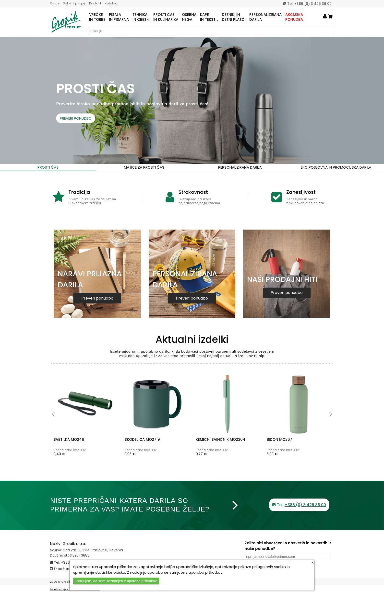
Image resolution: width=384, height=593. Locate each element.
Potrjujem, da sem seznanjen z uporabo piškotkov (116, 581)
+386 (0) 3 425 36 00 (313, 3)
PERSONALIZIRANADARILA (265, 17)
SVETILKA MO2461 (69, 439)
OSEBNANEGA (189, 17)
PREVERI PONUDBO (76, 118)
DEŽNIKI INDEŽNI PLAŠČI (234, 17)
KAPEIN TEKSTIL (209, 17)
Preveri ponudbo (97, 298)
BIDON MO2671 (280, 439)
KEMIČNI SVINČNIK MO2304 (220, 439)
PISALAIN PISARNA (119, 17)
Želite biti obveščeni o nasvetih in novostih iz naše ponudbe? (288, 545)
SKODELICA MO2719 (142, 439)
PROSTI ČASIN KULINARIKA (165, 17)
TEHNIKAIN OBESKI (141, 17)
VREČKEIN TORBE (97, 17)
